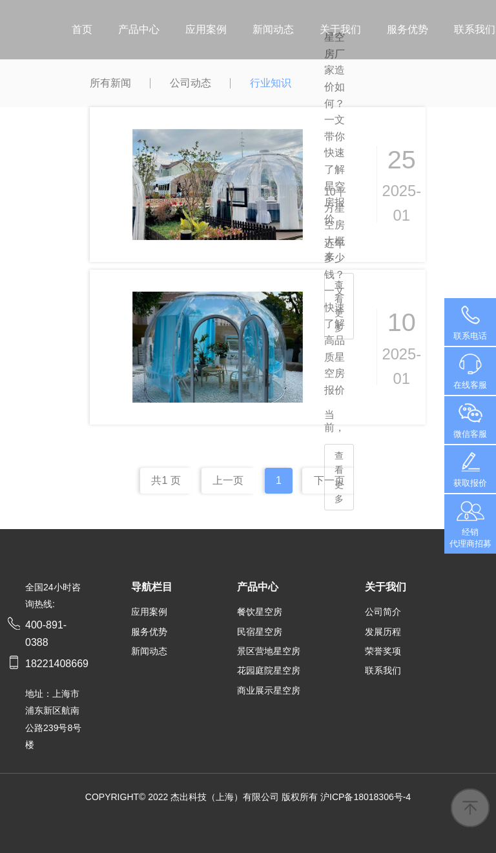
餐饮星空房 (259, 612)
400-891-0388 (470, 322)
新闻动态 (273, 29)
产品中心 (139, 29)
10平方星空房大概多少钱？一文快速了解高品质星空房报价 (335, 291)
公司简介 (383, 612)
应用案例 (206, 29)
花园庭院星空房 (268, 670)
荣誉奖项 (383, 651)
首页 (82, 29)
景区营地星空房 (268, 651)
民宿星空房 (259, 632)
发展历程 (383, 632)
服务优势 (407, 29)
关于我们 (340, 29)
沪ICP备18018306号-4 (365, 797)
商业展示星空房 (268, 690)
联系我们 (474, 29)
